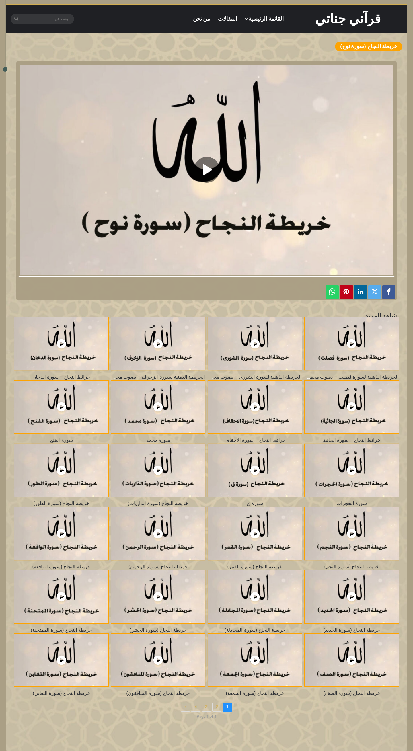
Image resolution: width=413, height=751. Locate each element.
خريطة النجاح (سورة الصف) (351, 693)
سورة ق (255, 503)
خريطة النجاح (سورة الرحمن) (158, 566)
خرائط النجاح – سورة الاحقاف (255, 440)
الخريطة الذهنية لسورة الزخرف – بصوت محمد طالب (151, 377)
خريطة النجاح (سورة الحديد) (351, 630)
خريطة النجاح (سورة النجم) (351, 566)
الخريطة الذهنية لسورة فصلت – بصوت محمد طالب (346, 377)
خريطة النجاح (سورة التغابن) (61, 693)
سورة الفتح (61, 440)
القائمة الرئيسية (266, 18)
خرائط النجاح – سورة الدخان (61, 377)
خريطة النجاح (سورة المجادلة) (255, 630)
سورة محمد (158, 440)
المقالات (227, 18)
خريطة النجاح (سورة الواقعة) (61, 566)
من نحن (201, 18)
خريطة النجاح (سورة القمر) (255, 566)
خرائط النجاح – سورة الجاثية (352, 440)
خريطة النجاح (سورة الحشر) (158, 630)
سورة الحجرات (351, 503)
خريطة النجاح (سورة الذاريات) (158, 503)
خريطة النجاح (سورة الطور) (61, 503)
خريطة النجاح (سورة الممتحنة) (61, 630)
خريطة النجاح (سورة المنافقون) (158, 693)
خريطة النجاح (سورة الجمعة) (255, 693)
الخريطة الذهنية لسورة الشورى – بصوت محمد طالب (248, 377)
